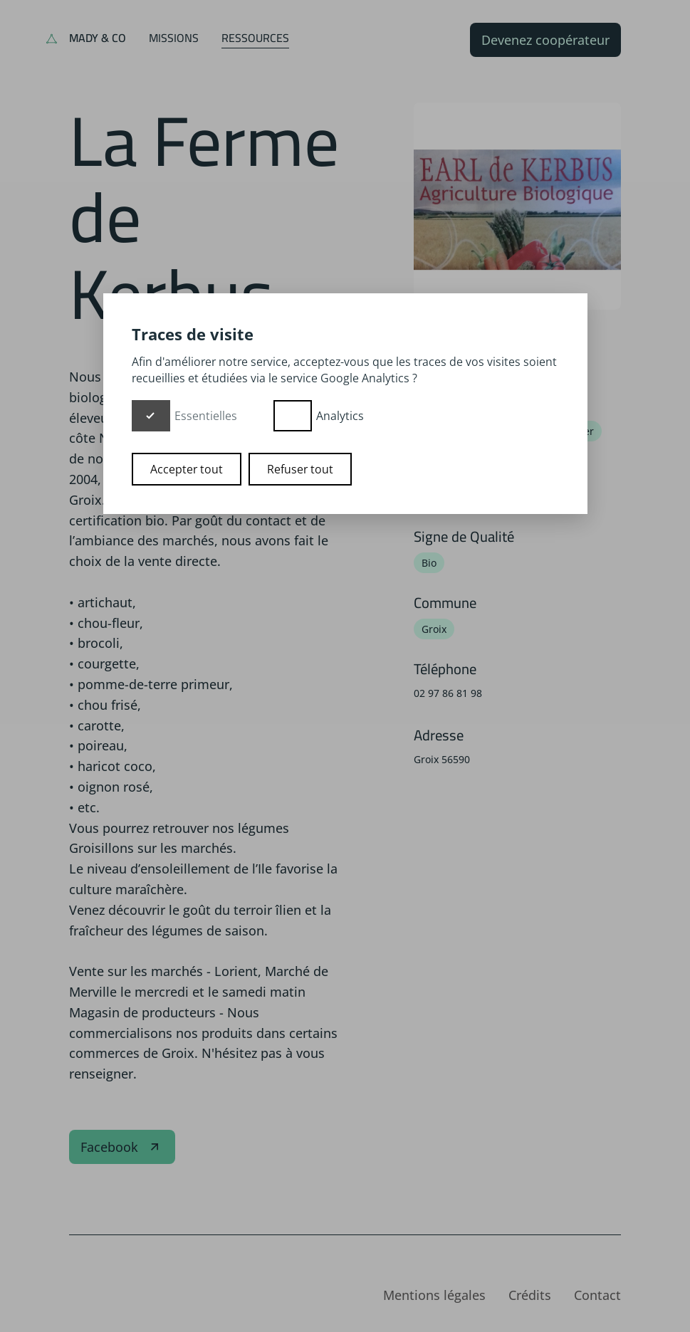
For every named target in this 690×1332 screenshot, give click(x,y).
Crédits (529, 1295)
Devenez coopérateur (545, 39)
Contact (597, 1295)
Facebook (122, 1147)
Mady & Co (97, 37)
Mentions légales (434, 1295)
